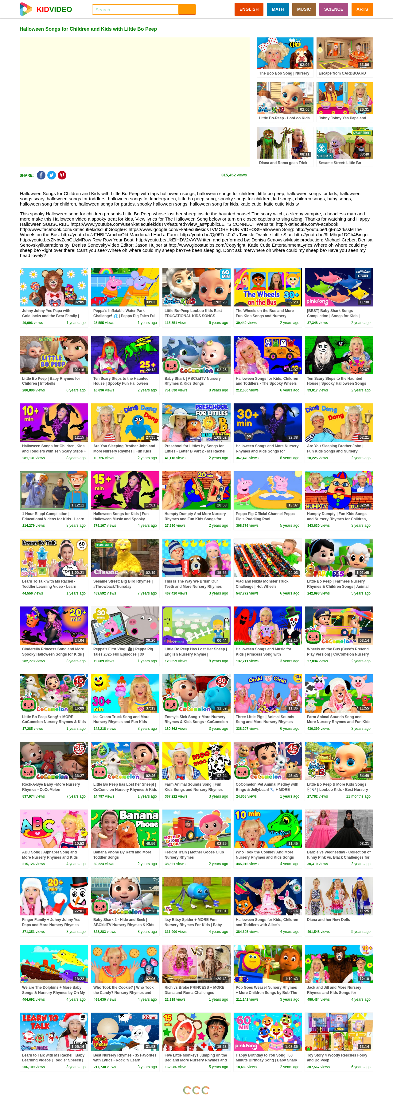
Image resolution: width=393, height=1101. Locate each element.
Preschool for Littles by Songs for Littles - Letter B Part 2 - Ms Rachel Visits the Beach (195, 451)
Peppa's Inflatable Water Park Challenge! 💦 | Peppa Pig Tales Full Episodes (125, 316)
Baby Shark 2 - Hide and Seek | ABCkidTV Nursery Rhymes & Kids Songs (123, 925)
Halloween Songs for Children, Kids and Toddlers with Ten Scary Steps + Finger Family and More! (54, 451)
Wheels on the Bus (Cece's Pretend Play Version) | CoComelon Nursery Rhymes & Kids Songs (338, 654)
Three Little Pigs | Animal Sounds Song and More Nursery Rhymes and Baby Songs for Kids (265, 722)
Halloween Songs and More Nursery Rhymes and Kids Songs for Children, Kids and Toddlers (267, 451)
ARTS (362, 9)
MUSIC (304, 9)
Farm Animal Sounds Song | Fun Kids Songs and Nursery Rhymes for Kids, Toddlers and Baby (194, 789)
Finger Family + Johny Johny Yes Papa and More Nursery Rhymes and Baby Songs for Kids (51, 925)
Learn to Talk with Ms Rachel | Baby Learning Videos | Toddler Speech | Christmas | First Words (53, 1060)
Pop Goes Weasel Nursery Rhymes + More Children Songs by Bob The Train (266, 992)
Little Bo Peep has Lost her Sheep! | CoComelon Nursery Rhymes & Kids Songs (125, 789)
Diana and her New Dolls (328, 920)
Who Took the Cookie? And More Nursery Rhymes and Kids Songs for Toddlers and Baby (265, 857)
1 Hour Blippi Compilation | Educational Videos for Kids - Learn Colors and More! (53, 519)
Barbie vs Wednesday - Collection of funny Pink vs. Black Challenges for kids (339, 857)
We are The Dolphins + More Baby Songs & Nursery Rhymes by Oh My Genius (53, 992)
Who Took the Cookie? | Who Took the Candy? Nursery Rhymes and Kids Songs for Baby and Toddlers (123, 992)
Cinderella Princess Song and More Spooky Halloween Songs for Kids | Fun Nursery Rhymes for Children (53, 654)
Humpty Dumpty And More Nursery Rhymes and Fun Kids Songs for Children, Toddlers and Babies (195, 519)
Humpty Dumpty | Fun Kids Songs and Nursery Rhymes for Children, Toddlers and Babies (337, 519)
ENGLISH (249, 9)
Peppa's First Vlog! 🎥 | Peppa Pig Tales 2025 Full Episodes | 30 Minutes (123, 654)
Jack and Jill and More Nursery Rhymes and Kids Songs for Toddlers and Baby (334, 992)
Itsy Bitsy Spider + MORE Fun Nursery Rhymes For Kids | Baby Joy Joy (193, 925)
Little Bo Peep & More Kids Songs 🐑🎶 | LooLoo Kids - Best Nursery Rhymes (337, 789)
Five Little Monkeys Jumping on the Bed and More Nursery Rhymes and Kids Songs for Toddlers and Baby (196, 1060)
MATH (278, 9)
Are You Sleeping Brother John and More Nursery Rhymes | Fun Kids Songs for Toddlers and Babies (124, 451)
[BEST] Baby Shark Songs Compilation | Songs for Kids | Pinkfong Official (333, 316)
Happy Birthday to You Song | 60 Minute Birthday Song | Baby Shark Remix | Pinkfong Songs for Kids (266, 1060)
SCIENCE (333, 9)
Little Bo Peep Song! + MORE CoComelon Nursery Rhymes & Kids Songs (54, 722)
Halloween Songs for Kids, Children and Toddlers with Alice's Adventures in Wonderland (267, 925)
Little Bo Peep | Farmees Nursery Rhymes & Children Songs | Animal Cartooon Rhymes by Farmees (337, 586)
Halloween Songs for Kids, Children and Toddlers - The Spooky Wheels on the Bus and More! (267, 383)
